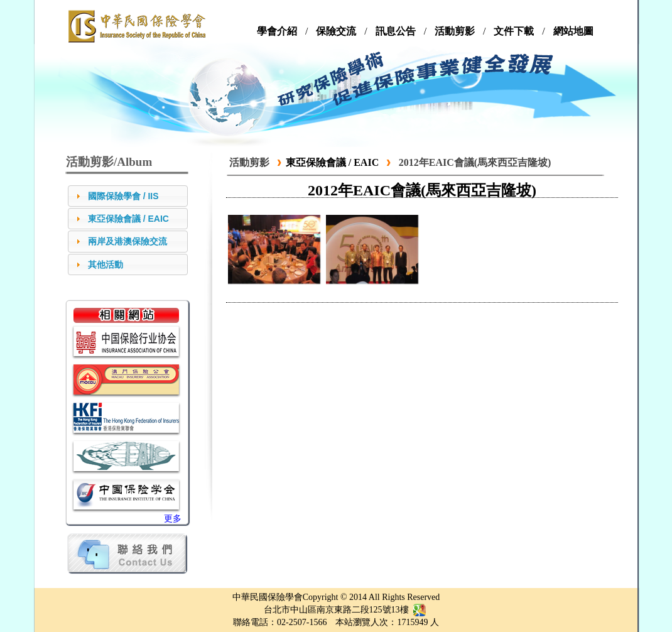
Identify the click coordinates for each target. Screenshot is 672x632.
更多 (173, 518)
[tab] (128, 196)
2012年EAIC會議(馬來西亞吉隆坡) (475, 162)
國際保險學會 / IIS (123, 196)
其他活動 (105, 264)
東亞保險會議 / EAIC (128, 219)
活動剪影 (249, 162)
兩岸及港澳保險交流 (127, 241)
